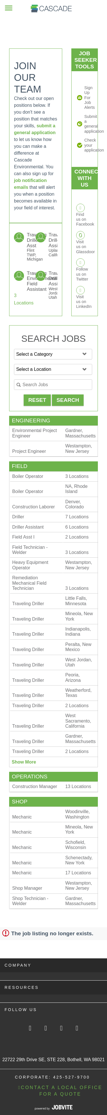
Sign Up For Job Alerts (88, 97)
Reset (37, 400)
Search (67, 400)
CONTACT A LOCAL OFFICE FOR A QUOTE (60, 1090)
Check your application (88, 145)
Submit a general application (88, 124)
